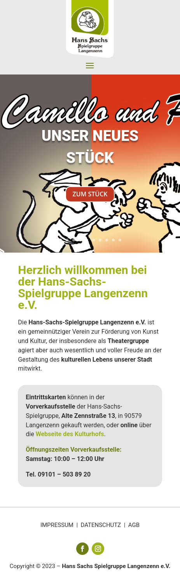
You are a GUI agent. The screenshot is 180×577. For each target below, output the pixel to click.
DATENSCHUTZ (101, 525)
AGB (134, 525)
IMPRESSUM (56, 525)
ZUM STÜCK (89, 194)
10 (120, 240)
